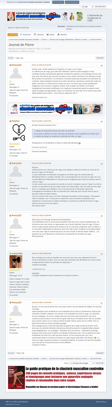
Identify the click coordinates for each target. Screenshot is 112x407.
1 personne (35, 269)
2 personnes (35, 147)
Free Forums (16, 404)
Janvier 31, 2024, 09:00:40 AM (41, 253)
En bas (10, 58)
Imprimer (100, 58)
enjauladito (17, 253)
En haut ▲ (103, 402)
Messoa (78, 39)
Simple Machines (23, 402)
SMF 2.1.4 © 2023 (11, 402)
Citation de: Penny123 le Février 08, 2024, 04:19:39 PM (55, 131)
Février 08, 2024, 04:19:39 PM (41, 163)
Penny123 (16, 65)
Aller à (66, 363)
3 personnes (35, 97)
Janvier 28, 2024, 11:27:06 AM (41, 302)
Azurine (84, 39)
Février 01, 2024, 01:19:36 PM (41, 215)
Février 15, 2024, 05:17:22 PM (41, 65)
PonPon (15, 121)
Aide (97, 402)
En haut (11, 353)
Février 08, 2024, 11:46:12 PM (41, 121)
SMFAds (8, 404)
